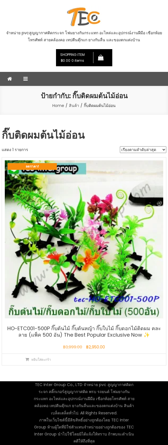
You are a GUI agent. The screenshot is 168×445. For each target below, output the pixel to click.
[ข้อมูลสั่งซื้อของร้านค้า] (143, 149)
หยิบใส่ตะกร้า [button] (41, 359)
